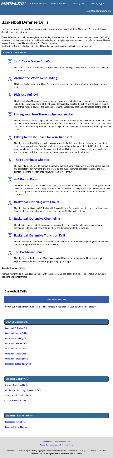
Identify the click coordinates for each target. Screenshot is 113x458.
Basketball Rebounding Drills (17, 364)
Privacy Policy (67, 445)
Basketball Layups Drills (15, 353)
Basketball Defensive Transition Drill (39, 235)
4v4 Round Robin (26, 179)
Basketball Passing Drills (15, 333)
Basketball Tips (59, 3)
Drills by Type (97, 3)
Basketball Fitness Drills (15, 348)
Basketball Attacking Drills (16, 338)
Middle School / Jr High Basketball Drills (22, 390)
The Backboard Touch (29, 252)
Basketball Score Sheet (14, 422)
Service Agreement (53, 445)
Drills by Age (78, 3)
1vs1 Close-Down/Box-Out (33, 61)
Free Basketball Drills (56, 299)
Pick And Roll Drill (26, 94)
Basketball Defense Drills (16, 343)
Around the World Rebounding (35, 78)
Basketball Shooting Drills (16, 358)
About (42, 445)
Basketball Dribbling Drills (16, 328)
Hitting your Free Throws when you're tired (44, 114)
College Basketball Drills (15, 400)
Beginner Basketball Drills (16, 385)
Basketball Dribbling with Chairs (36, 202)
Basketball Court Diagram (16, 427)
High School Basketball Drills (17, 395)
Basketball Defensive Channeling (37, 218)
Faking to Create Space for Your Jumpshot (43, 137)
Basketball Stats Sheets (98, 11)
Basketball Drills (38, 3)
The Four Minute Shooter (31, 160)
